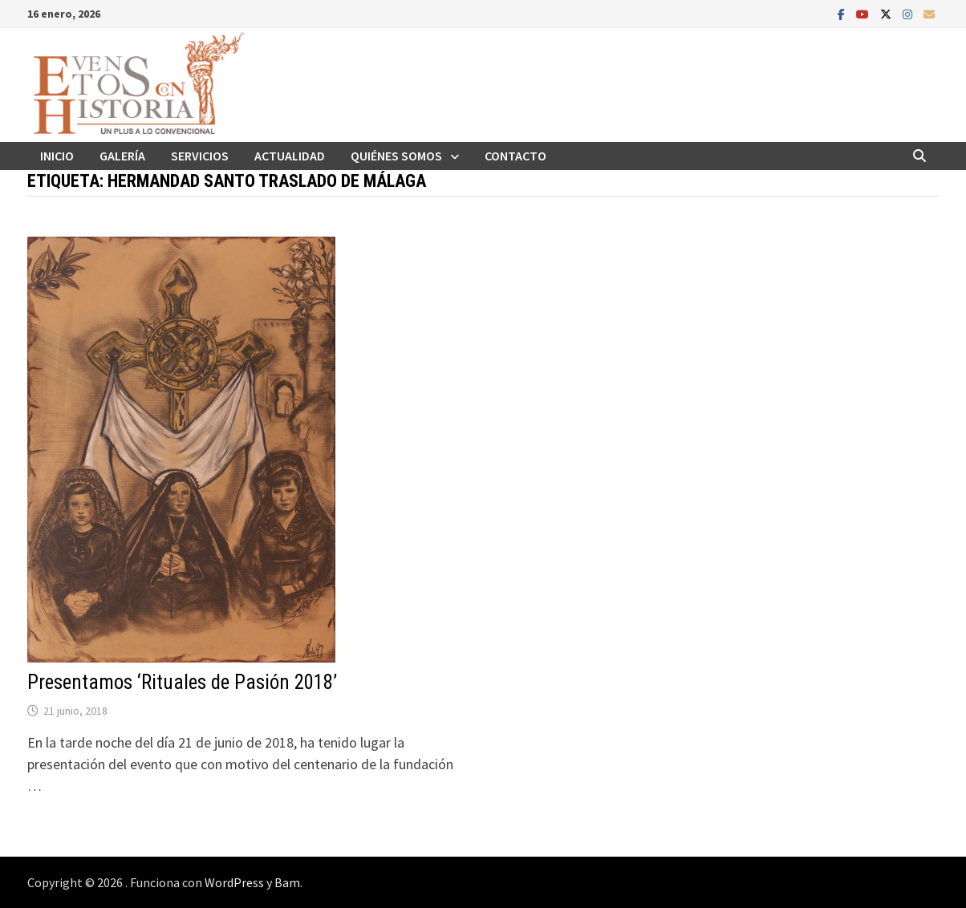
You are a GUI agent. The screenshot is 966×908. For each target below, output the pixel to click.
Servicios (200, 156)
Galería (122, 156)
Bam (287, 882)
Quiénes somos (396, 156)
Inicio (57, 156)
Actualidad (289, 156)
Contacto (515, 156)
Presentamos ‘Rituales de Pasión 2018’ (182, 682)
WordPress (234, 882)
